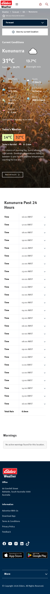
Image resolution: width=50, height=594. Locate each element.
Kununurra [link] (33, 12)
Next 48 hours (12, 174)
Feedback (6, 532)
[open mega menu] (16, 4)
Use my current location (25, 32)
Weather (5, 12)
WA (24, 12)
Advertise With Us (10, 511)
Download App (8, 516)
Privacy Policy (8, 527)
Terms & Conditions (11, 521)
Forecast (15, 12)
